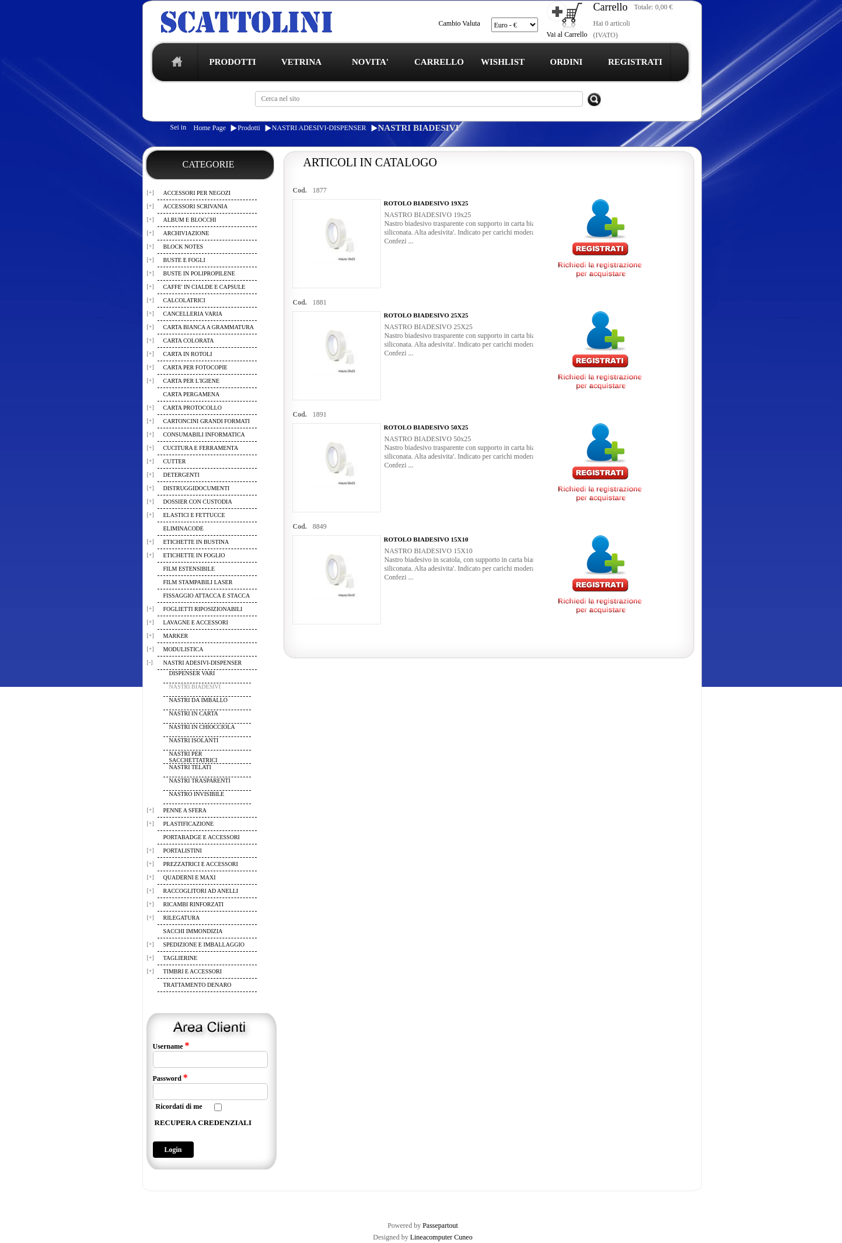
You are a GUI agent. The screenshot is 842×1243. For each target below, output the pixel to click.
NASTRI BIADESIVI (418, 127)
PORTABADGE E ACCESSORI (201, 837)
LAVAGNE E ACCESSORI (195, 622)
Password (170, 1078)
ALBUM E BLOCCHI (189, 220)
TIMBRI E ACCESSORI (192, 971)
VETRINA (301, 62)
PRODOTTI (232, 62)
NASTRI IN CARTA (193, 713)
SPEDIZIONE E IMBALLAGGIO (203, 944)
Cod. (300, 190)
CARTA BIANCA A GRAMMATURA (208, 327)
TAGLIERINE (180, 958)
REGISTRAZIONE (171, 1200)
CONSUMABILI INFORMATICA (204, 434)
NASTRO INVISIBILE (197, 794)
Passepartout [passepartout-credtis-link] (440, 1225)
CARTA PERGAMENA (191, 394)
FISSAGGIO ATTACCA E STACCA (206, 595)
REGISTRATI (635, 62)
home (174, 65)
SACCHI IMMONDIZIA (193, 931)
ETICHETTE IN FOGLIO (194, 555)
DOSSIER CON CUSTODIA (197, 501)
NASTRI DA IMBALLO (198, 700)
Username (171, 1045)
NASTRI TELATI (190, 767)
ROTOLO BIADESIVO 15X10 (426, 539)
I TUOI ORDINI (399, 1200)
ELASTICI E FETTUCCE (194, 515)
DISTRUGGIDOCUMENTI (196, 488)
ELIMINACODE (183, 528)
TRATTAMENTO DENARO (197, 985)
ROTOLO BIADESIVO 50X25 (426, 427)
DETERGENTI (181, 475)
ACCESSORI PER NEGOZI (197, 193)
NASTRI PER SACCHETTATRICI (193, 756)
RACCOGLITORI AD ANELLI (201, 891)
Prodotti (248, 128)
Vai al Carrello (567, 34)
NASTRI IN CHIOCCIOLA (202, 727)
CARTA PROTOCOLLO (192, 407)
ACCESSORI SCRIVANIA (195, 206)
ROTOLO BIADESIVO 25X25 (426, 315)
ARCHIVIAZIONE (186, 233)
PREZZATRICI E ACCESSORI (200, 864)
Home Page (210, 128)
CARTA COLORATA (188, 340)
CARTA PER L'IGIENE (191, 381)
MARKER (175, 636)
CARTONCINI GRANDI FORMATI (206, 421)
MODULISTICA (183, 649)
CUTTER (174, 461)
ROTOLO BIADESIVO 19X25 (426, 203)
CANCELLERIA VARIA (193, 313)
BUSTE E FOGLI (184, 260)
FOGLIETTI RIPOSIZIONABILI (203, 609)
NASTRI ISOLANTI (194, 740)
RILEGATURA (181, 917)
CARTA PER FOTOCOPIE (195, 367)
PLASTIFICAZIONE (188, 823)
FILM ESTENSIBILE (189, 568)
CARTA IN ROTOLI (187, 354)
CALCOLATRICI (184, 300)
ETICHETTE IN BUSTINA (196, 542)
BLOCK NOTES (183, 246)
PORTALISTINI (182, 850)
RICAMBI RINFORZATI (193, 904)
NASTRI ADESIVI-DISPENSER (319, 128)
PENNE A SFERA (185, 810)
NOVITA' (370, 62)
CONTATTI (446, 1200)
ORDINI (566, 62)
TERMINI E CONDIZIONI (242, 1200)
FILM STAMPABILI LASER (198, 582)
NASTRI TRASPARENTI (199, 780)
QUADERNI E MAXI (189, 877)
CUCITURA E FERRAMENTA (201, 448)
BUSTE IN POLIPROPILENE (199, 273)
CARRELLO (439, 62)
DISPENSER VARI (192, 673)
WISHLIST (503, 62)
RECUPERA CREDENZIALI (203, 1122)
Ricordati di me (179, 1106)
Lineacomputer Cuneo (441, 1237)
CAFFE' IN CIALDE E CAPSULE (204, 287)
